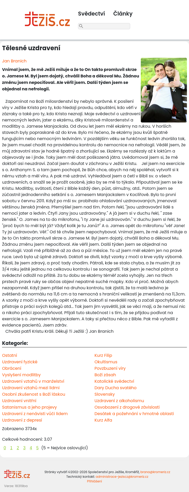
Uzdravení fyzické (19, 362)
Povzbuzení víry (110, 368)
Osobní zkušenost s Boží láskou (33, 394)
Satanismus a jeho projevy (29, 407)
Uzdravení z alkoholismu (119, 401)
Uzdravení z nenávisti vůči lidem (35, 414)
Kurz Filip (103, 355)
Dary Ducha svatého (116, 388)
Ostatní (9, 355)
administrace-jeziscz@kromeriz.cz (122, 476)
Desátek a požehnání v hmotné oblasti (134, 414)
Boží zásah (105, 375)
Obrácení (11, 368)
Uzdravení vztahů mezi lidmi (31, 388)
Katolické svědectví (114, 381)
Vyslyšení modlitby (21, 375)
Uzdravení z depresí (22, 420)
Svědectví (91, 13)
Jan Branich (14, 61)
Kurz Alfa (103, 420)
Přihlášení (94, 481)
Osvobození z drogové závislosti (127, 407)
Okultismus (106, 362)
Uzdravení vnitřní (19, 401)
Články (122, 13)
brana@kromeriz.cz (155, 472)
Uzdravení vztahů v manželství (33, 381)
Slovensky (105, 394)
